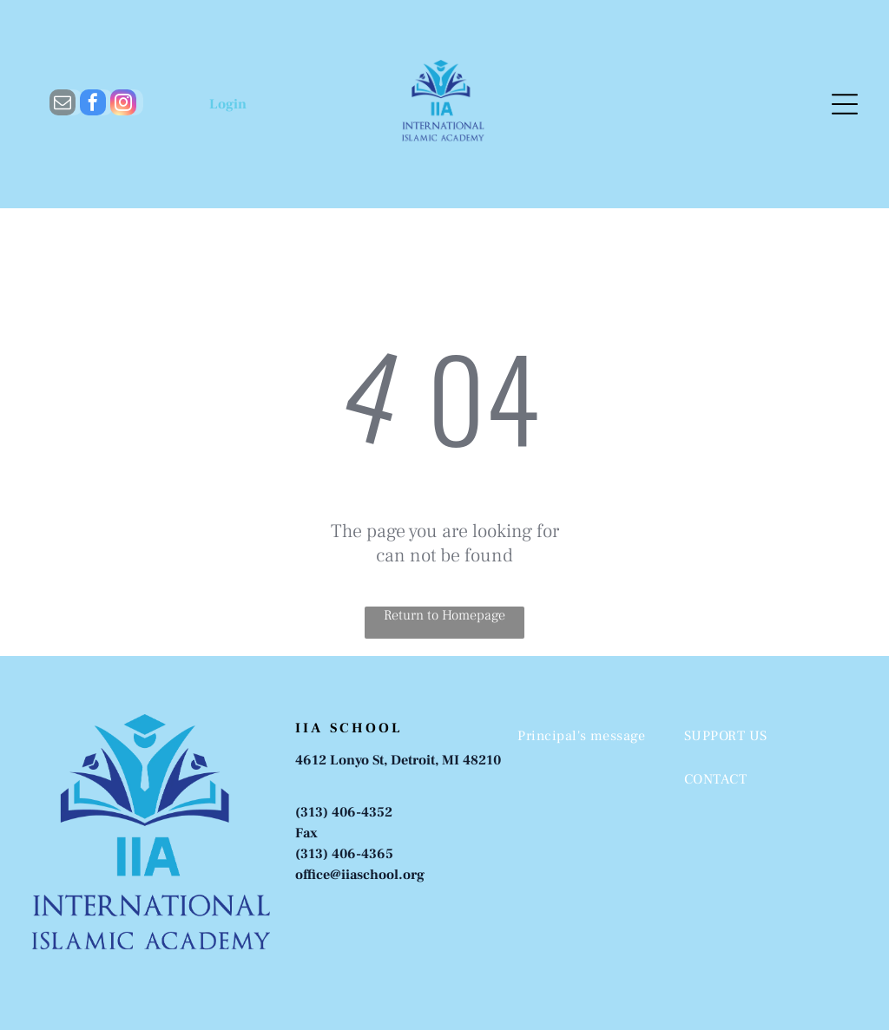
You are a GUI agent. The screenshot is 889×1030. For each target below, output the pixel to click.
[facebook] (93, 104)
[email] (62, 104)
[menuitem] (586, 736)
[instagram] (123, 104)
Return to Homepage (444, 615)
